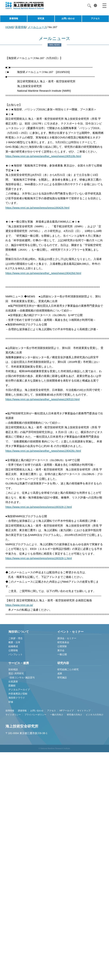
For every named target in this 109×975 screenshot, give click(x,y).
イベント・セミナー (70, 631)
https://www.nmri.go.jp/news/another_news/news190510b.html (43, 156)
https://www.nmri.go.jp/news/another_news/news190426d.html (43, 273)
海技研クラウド (16, 697)
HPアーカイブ (67, 710)
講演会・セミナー (66, 638)
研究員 (41, 18)
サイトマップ (83, 710)
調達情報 (22, 710)
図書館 (12, 685)
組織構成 (13, 646)
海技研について (18, 631)
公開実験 (62, 646)
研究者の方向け (74, 714)
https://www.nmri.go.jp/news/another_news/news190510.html (42, 399)
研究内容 (63, 663)
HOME (9, 27)
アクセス (95, 18)
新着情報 (13, 18)
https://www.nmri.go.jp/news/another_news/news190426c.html (43, 450)
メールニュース (37, 27)
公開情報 (13, 650)
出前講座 (13, 681)
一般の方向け (56, 714)
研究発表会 (63, 642)
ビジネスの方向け (94, 714)
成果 (59, 673)
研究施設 (62, 677)
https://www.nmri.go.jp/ (19, 604)
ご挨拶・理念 (15, 638)
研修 (10, 702)
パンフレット (15, 654)
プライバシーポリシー (35, 714)
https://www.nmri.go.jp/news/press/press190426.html (37, 207)
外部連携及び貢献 (17, 693)
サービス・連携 (18, 663)
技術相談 (13, 669)
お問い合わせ (68, 18)
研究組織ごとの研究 (68, 669)
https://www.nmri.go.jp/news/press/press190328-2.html (38, 506)
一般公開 (62, 654)
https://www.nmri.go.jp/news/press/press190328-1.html (38, 558)
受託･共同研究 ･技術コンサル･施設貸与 (21, 675)
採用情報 (9, 710)
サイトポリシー (13, 714)
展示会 (60, 650)
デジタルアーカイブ (19, 689)
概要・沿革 (14, 642)
